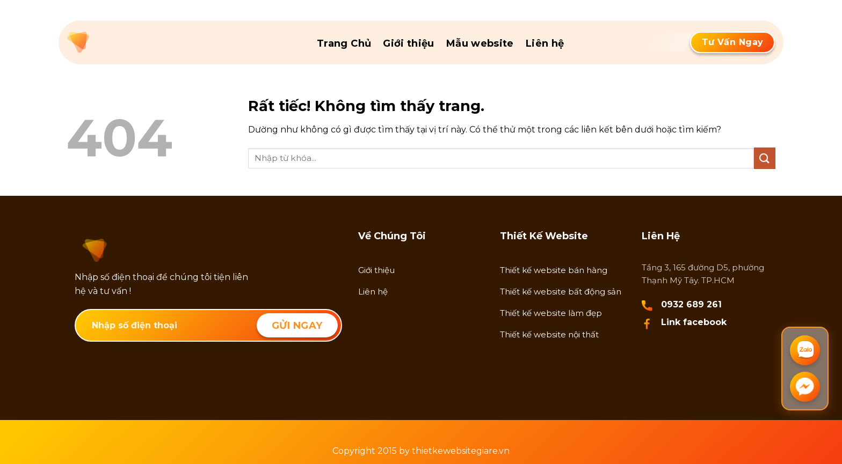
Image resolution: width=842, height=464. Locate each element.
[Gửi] (764, 158)
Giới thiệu (408, 43)
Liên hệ (545, 43)
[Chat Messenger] (805, 387)
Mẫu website (480, 43)
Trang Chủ (344, 43)
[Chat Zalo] (805, 350)
